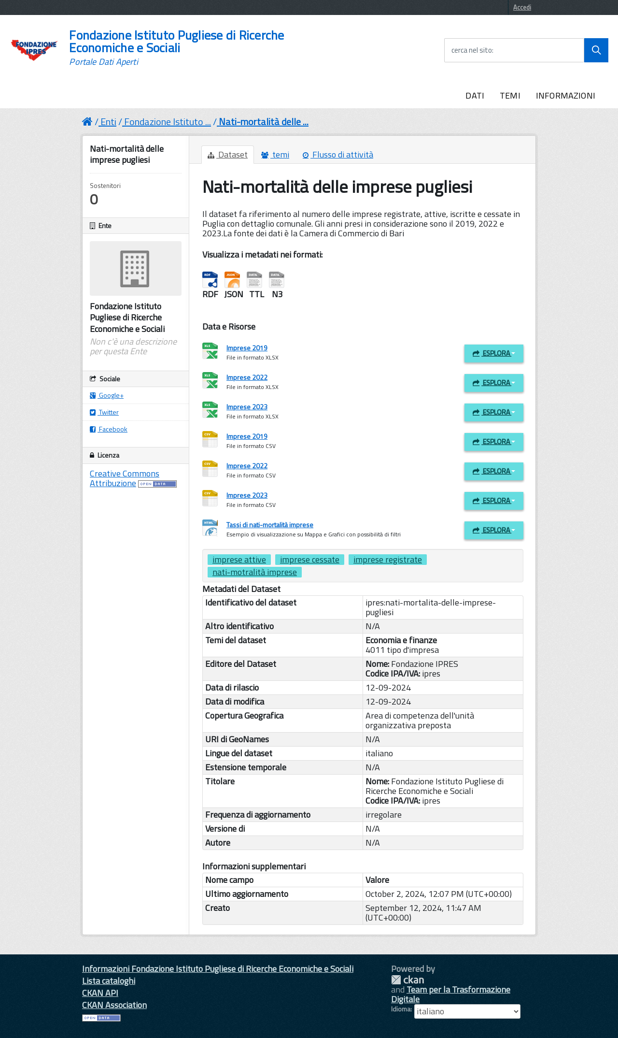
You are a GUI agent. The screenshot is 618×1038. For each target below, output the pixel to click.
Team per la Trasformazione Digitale (450, 994)
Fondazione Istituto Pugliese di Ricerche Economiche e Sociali (176, 48)
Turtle (254, 280)
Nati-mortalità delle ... (264, 121)
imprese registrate (387, 559)
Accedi (522, 7)
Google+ (107, 395)
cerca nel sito (471, 50)
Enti (108, 121)
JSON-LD (232, 280)
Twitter (104, 412)
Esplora (494, 353)
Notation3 (276, 280)
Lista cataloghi (108, 980)
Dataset (228, 154)
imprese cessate (309, 559)
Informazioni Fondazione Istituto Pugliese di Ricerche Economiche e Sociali (217, 968)
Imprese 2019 (246, 348)
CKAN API (100, 992)
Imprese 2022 (246, 377)
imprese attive (239, 559)
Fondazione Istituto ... (167, 121)
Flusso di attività (338, 154)
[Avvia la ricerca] (596, 50)
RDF (210, 280)
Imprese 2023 (246, 407)
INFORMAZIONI (565, 95)
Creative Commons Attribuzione (124, 478)
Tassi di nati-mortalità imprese (269, 524)
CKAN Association (114, 1004)
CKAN (407, 980)
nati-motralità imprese (254, 572)
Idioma (400, 1009)
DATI (474, 95)
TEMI (510, 95)
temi (275, 154)
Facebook (108, 429)
